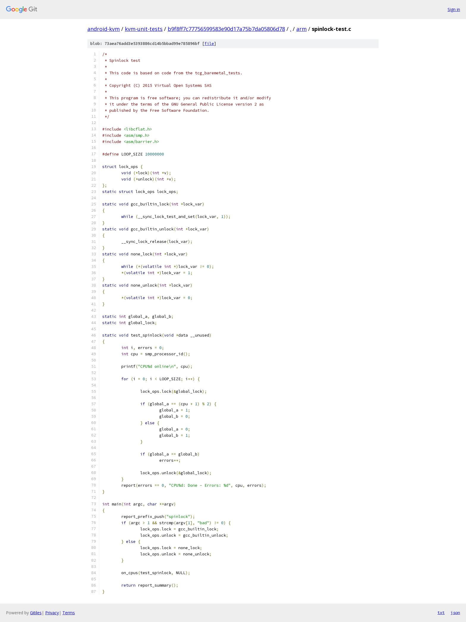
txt (441, 612)
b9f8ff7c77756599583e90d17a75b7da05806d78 (226, 28)
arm (301, 28)
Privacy (52, 612)
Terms (68, 612)
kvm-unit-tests (144, 28)
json (455, 612)
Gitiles (36, 612)
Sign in (454, 9)
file (209, 43)
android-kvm (103, 28)
